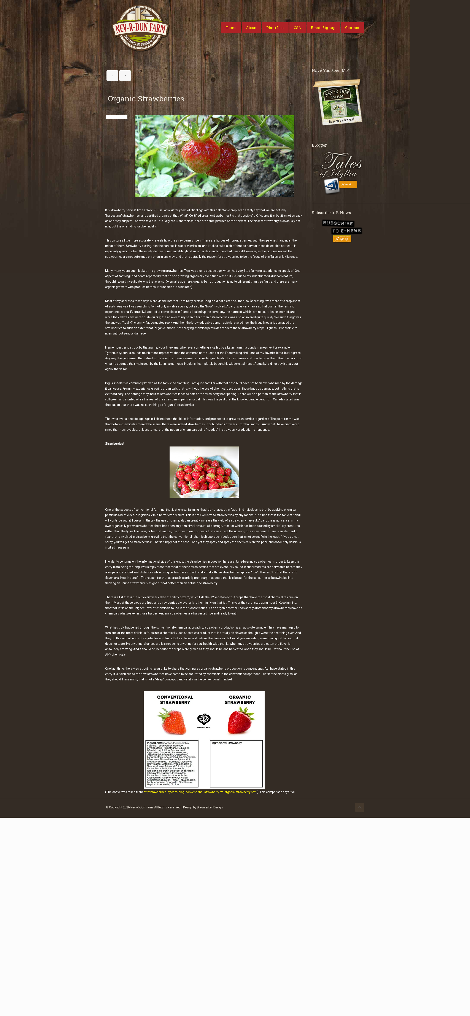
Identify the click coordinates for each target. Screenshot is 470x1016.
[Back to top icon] (359, 807)
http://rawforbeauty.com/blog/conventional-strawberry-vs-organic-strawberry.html (200, 792)
